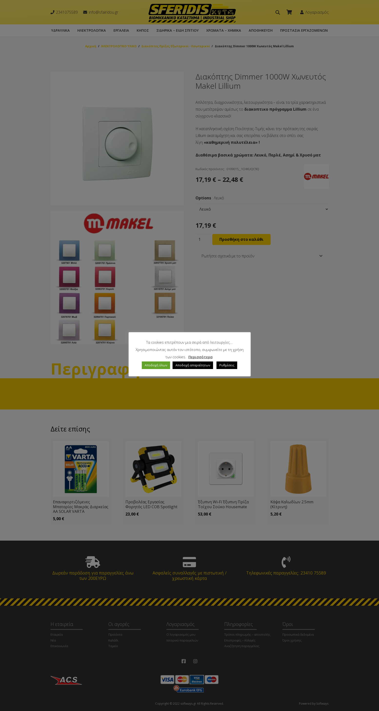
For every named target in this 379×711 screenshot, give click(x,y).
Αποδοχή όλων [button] (156, 365)
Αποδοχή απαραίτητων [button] (192, 365)
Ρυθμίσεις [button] (226, 365)
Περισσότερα (200, 356)
